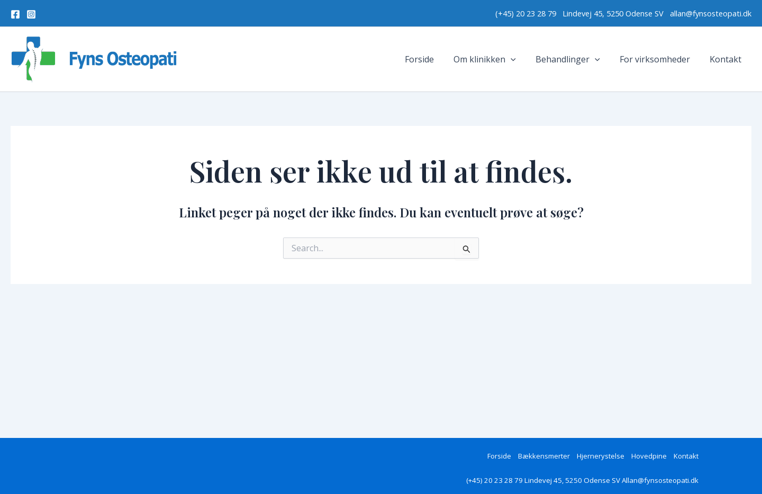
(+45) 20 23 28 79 (529, 13)
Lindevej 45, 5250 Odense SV (614, 13)
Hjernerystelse (600, 456)
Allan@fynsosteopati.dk (660, 480)
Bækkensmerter (544, 456)
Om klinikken (495, 59)
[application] (520, 59)
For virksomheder (659, 59)
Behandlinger (574, 59)
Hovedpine (649, 456)
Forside (432, 59)
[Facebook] (15, 14)
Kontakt (727, 59)
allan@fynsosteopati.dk (710, 13)
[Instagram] (31, 14)
